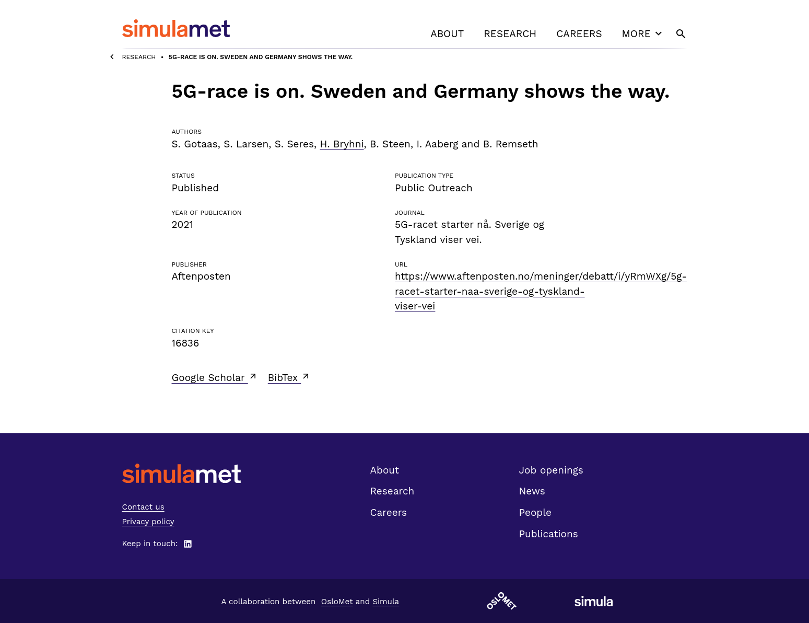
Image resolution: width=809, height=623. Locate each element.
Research (510, 34)
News (532, 491)
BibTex (289, 377)
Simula (385, 601)
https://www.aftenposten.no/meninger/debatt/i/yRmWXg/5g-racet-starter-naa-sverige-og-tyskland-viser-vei (541, 291)
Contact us (143, 507)
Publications (548, 534)
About (447, 34)
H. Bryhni (342, 144)
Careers (579, 34)
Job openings (551, 470)
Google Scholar (215, 377)
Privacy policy (148, 521)
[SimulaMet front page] (181, 473)
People (535, 512)
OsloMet (337, 601)
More (643, 33)
